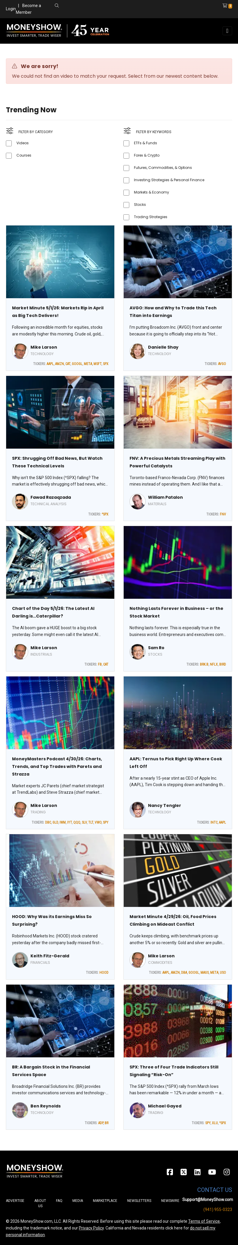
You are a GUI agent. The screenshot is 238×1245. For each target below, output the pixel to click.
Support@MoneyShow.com (207, 1199)
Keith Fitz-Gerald (49, 956)
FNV (223, 514)
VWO (98, 822)
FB (100, 664)
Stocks (140, 204)
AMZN (59, 364)
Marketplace (105, 1201)
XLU (215, 1123)
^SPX (105, 514)
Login (11, 8)
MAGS (204, 973)
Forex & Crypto (146, 155)
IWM (62, 822)
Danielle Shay (163, 347)
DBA (184, 973)
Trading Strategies (150, 216)
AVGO (222, 364)
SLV (84, 822)
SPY (105, 822)
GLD (55, 822)
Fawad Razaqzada (50, 497)
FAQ (59, 1201)
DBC (48, 822)
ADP (100, 1123)
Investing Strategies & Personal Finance (169, 179)
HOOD (103, 973)
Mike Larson (43, 347)
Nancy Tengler (164, 805)
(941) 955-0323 (217, 1209)
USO (223, 973)
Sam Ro (156, 648)
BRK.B (204, 664)
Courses (23, 155)
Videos (22, 142)
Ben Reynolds (45, 1106)
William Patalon (165, 497)
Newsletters (139, 1201)
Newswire (170, 1201)
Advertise (15, 1201)
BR (106, 1123)
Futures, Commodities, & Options (163, 167)
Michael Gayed (164, 1106)
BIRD (222, 664)
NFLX (214, 664)
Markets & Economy (151, 192)
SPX (105, 364)
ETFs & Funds (145, 142)
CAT (67, 364)
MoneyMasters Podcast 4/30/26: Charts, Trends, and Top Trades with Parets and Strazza (57, 766)
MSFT (97, 364)
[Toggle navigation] (227, 30)
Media (77, 1201)
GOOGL (77, 364)
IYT (69, 822)
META (88, 364)
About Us (40, 1203)
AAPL (50, 364)
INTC (213, 822)
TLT (90, 822)
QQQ (76, 822)
